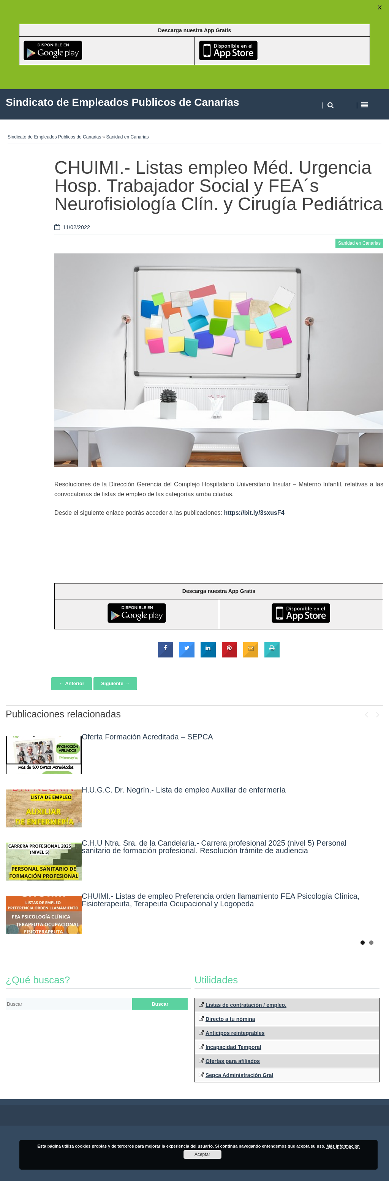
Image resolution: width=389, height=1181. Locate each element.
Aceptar (202, 1154)
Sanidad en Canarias (127, 137)
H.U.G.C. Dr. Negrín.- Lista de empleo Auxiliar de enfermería (184, 790)
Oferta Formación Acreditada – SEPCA (147, 737)
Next (377, 713)
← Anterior (71, 683)
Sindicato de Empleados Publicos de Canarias (54, 137)
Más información (342, 1146)
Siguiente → (115, 683)
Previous (366, 713)
